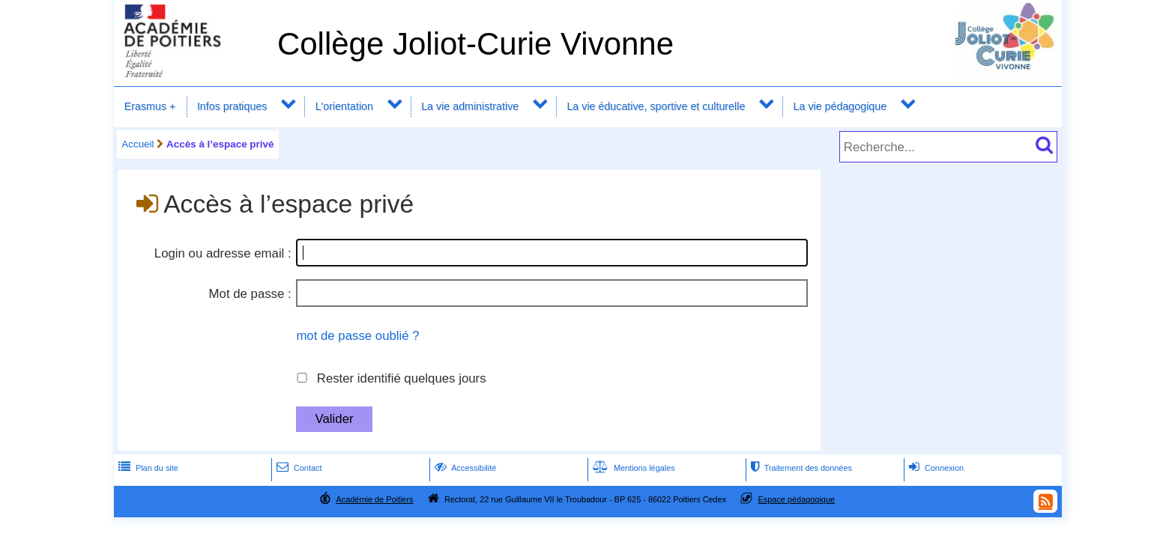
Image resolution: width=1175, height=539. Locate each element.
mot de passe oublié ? (357, 336)
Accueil (137, 144)
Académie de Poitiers (374, 499)
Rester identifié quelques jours (401, 378)
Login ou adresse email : (223, 253)
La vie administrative (470, 106)
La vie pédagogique (840, 106)
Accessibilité (464, 467)
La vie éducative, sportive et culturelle (656, 106)
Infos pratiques (232, 106)
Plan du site (146, 467)
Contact (298, 467)
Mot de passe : (250, 294)
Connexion (935, 467)
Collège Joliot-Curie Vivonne (475, 43)
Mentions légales (632, 467)
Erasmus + (150, 106)
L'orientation (344, 106)
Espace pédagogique (797, 499)
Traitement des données (800, 467)
